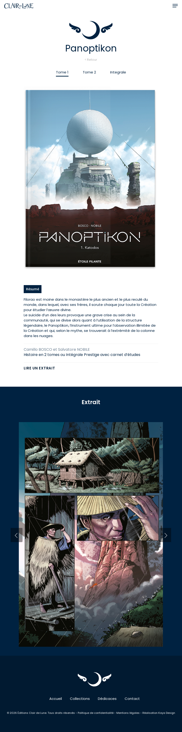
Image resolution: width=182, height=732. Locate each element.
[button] (175, 5)
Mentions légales (128, 713)
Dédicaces (107, 698)
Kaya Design (166, 713)
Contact (132, 698)
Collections (80, 698)
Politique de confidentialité (96, 713)
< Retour (91, 59)
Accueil (55, 698)
